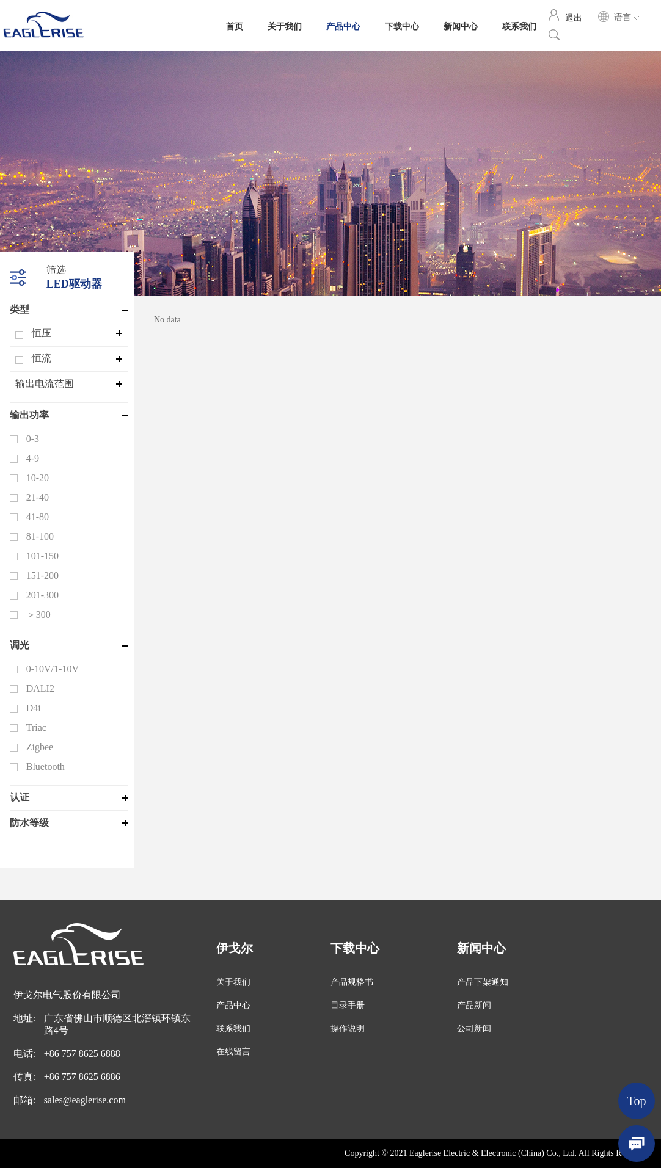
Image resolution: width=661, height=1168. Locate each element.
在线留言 (233, 1051)
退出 (573, 17)
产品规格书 (351, 982)
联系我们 (519, 25)
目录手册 (347, 1005)
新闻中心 (461, 25)
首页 (234, 25)
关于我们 (285, 25)
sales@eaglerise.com (85, 1100)
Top (636, 1101)
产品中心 (343, 25)
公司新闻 (474, 1028)
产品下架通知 (482, 982)
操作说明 (347, 1028)
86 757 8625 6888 (84, 1053)
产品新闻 (474, 1005)
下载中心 (402, 25)
